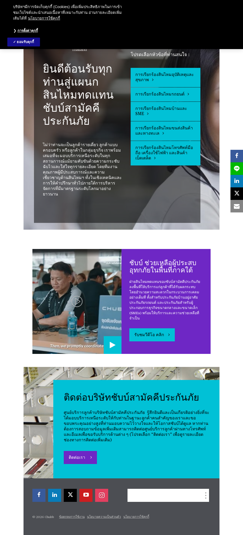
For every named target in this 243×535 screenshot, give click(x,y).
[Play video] (113, 345)
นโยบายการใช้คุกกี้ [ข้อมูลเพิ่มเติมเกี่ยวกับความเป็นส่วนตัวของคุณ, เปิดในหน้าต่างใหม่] (44, 18)
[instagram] (101, 495)
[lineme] (236, 168)
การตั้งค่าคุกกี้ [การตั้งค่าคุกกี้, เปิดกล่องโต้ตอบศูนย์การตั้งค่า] (28, 31)
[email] (236, 206)
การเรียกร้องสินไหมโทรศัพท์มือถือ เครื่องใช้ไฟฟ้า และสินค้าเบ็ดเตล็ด (164, 153)
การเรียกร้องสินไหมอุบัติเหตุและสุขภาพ (164, 77)
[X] (70, 495)
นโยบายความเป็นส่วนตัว (104, 517)
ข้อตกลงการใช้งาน (72, 517)
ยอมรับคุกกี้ (25, 42)
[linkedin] (54, 495)
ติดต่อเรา (77, 458)
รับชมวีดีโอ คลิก (149, 335)
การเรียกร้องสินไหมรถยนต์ (162, 94)
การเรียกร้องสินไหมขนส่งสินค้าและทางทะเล (164, 131)
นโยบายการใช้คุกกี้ (136, 517)
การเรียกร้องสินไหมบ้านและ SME (161, 111)
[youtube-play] (85, 495)
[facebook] (38, 495)
